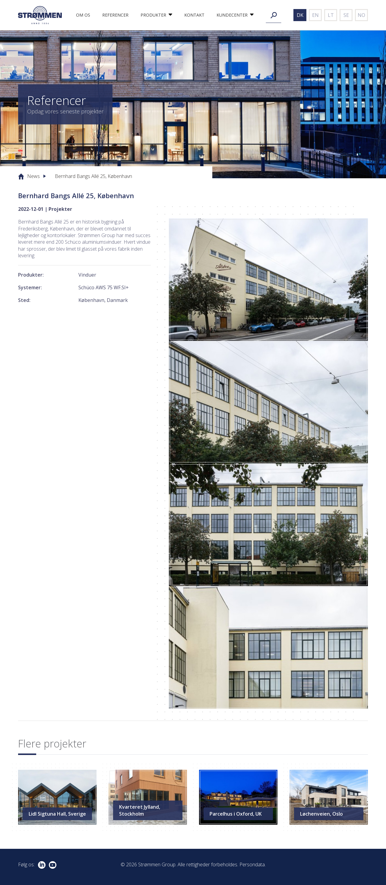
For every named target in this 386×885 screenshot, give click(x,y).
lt (331, 15)
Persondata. (252, 864)
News (33, 176)
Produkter (153, 15)
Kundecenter (232, 15)
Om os (83, 15)
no (361, 15)
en (315, 15)
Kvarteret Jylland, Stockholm (139, 810)
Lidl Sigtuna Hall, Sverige (57, 813)
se (346, 15)
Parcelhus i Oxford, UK (236, 813)
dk (300, 15)
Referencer (115, 15)
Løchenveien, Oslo (321, 813)
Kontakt (194, 15)
